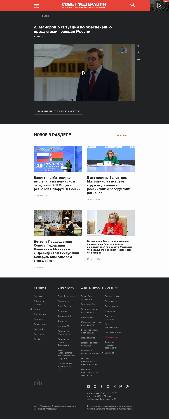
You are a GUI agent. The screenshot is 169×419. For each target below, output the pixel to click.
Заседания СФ (88, 304)
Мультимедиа (112, 337)
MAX (108, 386)
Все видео (122, 135)
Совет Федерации (66, 296)
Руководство (64, 301)
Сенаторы (62, 311)
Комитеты (110, 311)
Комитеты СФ (64, 316)
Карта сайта (40, 329)
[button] (36, 5)
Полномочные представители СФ (65, 366)
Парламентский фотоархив (127, 386)
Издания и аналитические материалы (89, 372)
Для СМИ (109, 352)
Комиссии (62, 321)
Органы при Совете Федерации (64, 342)
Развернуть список (138, 59)
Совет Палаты (64, 306)
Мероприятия (88, 337)
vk (88, 386)
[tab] (138, 54)
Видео (45, 16)
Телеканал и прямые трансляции (111, 345)
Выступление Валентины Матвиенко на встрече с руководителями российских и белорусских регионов (108, 185)
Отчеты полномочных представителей (89, 361)
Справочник (40, 324)
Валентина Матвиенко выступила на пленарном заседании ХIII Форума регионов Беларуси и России (57, 183)
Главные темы (112, 296)
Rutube (120, 386)
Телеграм (114, 386)
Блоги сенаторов (113, 332)
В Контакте (138, 46)
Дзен (95, 386)
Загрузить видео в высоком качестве (58, 111)
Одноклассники (138, 53)
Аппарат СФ (64, 326)
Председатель (111, 306)
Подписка (39, 319)
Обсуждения (40, 314)
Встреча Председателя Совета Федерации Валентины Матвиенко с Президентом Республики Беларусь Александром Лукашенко (56, 251)
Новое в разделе (52, 134)
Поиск (37, 309)
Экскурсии (39, 334)
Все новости (111, 301)
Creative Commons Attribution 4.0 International (110, 408)
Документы (87, 317)
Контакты (39, 296)
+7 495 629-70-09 (108, 393)
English (37, 339)
